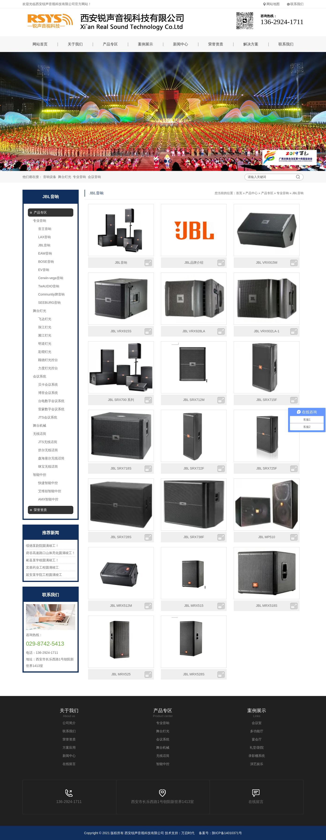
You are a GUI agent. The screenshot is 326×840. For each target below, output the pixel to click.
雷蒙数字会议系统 (51, 409)
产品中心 (251, 193)
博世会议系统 (48, 393)
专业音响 (79, 177)
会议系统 (39, 376)
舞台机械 (39, 425)
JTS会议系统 (47, 417)
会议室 (257, 723)
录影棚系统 (256, 756)
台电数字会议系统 (51, 401)
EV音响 (43, 270)
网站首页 (40, 44)
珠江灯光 (44, 327)
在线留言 (69, 764)
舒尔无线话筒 (48, 450)
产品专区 (110, 44)
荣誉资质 (215, 44)
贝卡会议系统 (48, 384)
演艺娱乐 (256, 764)
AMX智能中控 (48, 499)
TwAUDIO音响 (48, 286)
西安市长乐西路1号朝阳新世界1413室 (162, 796)
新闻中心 (180, 44)
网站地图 (271, 4)
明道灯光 (44, 343)
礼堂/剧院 (257, 747)
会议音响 (94, 177)
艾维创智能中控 (49, 491)
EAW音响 (45, 253)
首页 (239, 193)
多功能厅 (256, 731)
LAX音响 (44, 237)
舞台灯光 (64, 177)
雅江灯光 (44, 335)
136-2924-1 (65, 796)
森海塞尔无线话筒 (51, 458)
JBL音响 (44, 245)
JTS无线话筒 (47, 442)
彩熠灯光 (44, 352)
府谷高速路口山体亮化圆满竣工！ (50, 553)
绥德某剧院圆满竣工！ (42, 546)
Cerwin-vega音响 (50, 278)
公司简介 (69, 723)
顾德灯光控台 (48, 360)
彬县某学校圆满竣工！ (42, 560)
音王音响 (44, 229)
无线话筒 (39, 434)
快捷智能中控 (48, 483)
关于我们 (75, 44)
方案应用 (69, 747)
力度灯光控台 (48, 368)
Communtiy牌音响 (51, 294)
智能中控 (39, 475)
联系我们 (295, 4)
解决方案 (250, 44)
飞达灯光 (44, 319)
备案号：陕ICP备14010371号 (220, 833)
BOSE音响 (46, 261)
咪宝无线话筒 (48, 466)
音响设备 (49, 177)
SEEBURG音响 (49, 302)
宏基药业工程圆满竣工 (42, 567)
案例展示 (145, 44)
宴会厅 (257, 739)
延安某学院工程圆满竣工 (44, 575)
